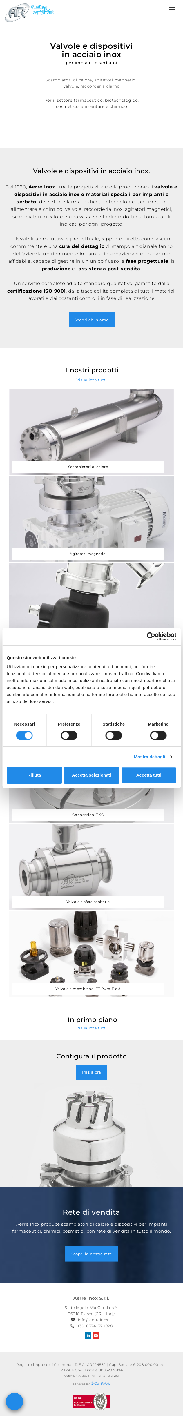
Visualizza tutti (91, 380)
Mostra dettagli (149, 756)
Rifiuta (34, 775)
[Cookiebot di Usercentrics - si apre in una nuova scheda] (151, 636)
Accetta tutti (149, 775)
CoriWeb (100, 1383)
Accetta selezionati (91, 775)
